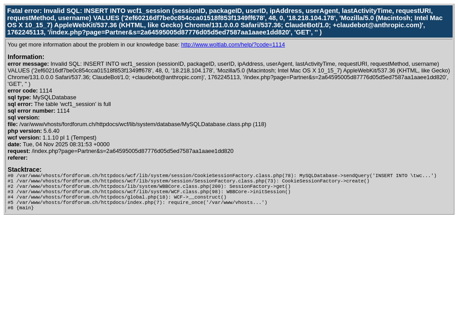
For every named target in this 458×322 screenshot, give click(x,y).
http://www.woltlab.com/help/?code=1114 (233, 44)
